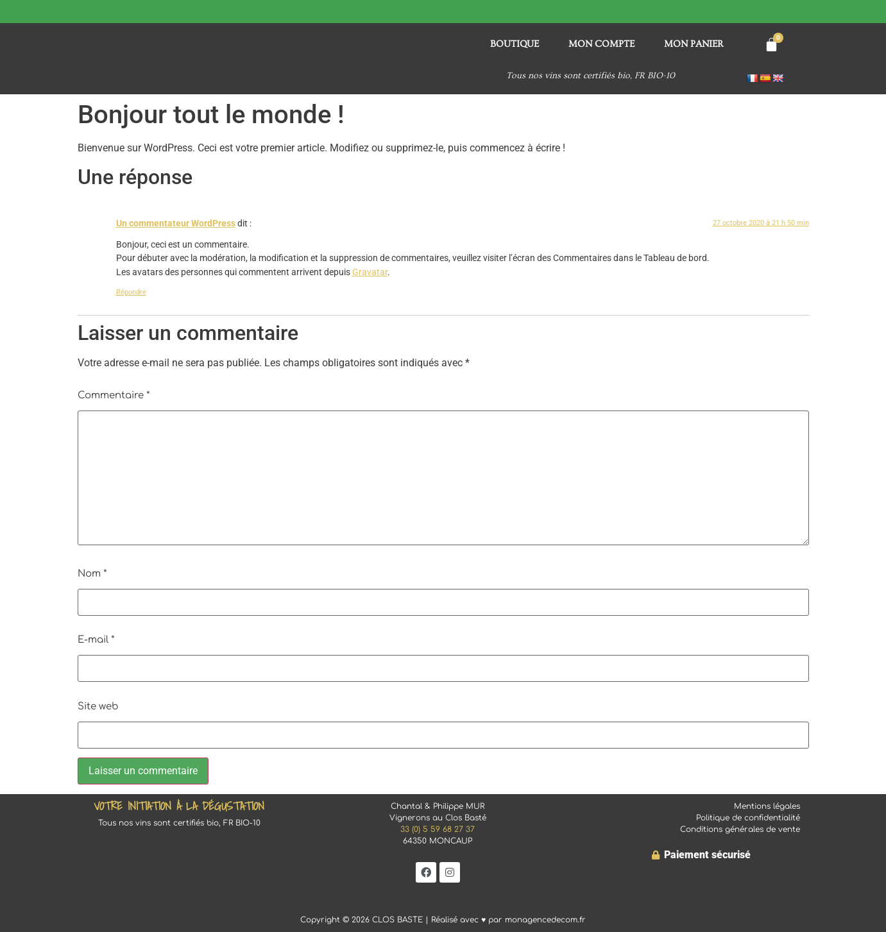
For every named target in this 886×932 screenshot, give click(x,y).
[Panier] (771, 45)
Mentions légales (767, 806)
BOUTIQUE (514, 43)
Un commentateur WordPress (175, 223)
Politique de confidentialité (748, 817)
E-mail (96, 639)
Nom (92, 573)
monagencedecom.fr (545, 919)
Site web (98, 706)
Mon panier (694, 43)
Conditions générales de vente (740, 829)
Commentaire (114, 395)
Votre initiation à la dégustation (179, 806)
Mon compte (601, 43)
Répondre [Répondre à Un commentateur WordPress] (131, 292)
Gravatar (370, 272)
